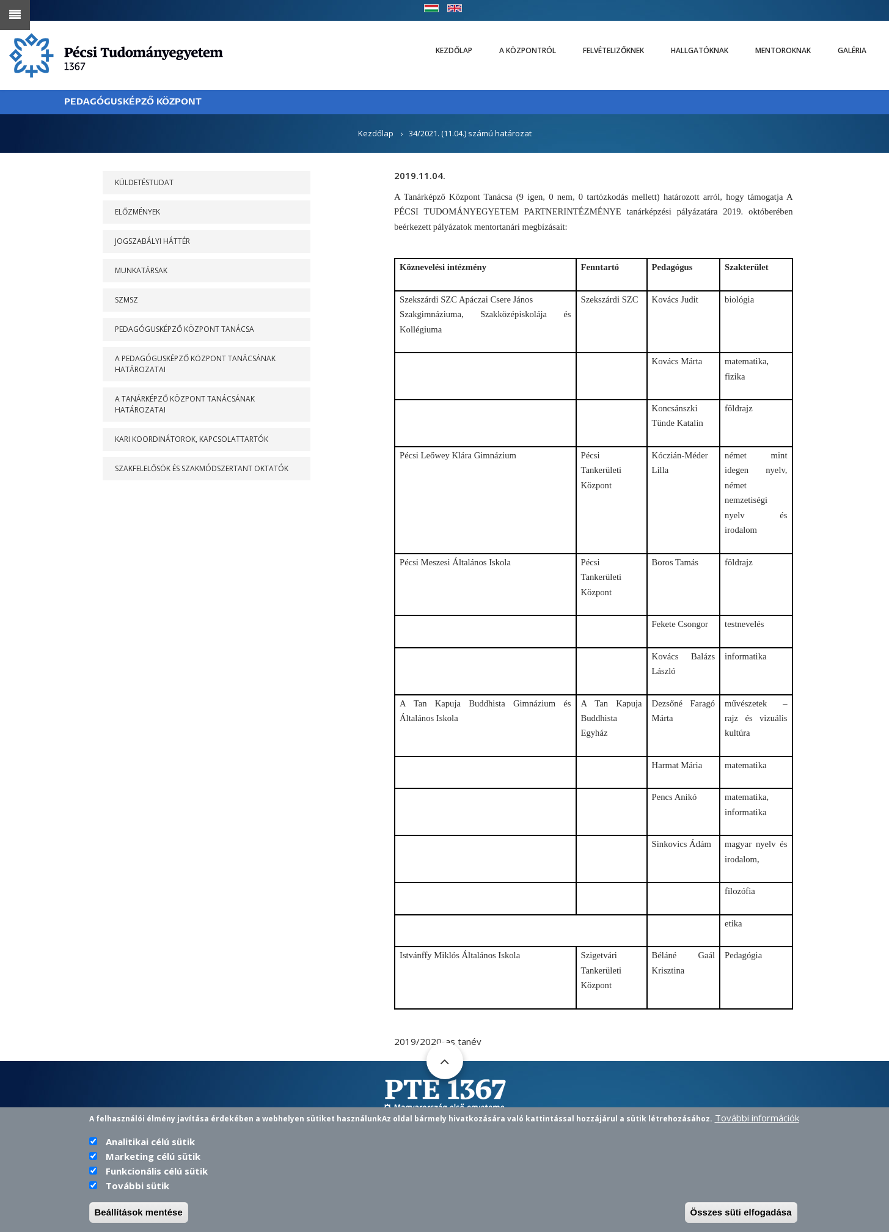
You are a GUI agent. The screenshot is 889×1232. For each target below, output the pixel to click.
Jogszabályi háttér (152, 241)
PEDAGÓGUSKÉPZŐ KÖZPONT (133, 101)
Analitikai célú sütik (150, 1143)
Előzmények (137, 212)
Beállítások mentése (139, 1213)
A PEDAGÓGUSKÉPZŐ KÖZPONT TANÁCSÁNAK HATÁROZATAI (195, 364)
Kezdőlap (454, 50)
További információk (757, 1119)
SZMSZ (126, 300)
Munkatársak (141, 270)
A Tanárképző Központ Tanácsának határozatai (185, 404)
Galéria (852, 50)
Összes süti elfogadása (741, 1213)
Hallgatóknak (699, 50)
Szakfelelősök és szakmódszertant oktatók (201, 468)
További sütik (137, 1187)
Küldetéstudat (144, 182)
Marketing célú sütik (153, 1157)
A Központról (527, 50)
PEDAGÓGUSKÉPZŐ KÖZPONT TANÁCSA (184, 329)
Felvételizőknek (613, 50)
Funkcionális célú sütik (157, 1172)
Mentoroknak (783, 50)
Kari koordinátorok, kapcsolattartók (191, 439)
